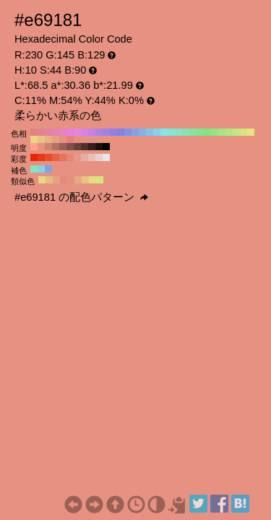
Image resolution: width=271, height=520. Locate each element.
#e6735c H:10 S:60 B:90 (62, 157)
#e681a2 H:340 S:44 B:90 (48, 132)
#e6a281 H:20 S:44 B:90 (55, 139)
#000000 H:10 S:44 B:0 (106, 146)
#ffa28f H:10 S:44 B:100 (34, 146)
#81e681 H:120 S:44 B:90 (207, 132)
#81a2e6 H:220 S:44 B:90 (135, 132)
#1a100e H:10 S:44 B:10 (99, 146)
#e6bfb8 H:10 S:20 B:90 (91, 157)
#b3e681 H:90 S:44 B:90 (229, 132)
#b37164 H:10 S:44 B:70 (55, 146)
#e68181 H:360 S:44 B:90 (34, 132)
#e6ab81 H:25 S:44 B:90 (78, 179)
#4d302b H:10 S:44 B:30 (84, 146)
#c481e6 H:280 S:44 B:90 (91, 132)
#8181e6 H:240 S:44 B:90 (120, 132)
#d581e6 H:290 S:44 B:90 (84, 132)
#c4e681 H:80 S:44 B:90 (236, 132)
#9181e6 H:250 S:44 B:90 (113, 132)
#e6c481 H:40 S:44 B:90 (41, 139)
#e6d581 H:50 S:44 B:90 (34, 139)
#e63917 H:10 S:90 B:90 (41, 157)
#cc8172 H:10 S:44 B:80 (48, 146)
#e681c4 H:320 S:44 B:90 (62, 132)
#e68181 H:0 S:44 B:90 (70, 139)
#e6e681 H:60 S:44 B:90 (250, 132)
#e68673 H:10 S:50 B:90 (70, 157)
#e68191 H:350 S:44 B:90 (41, 132)
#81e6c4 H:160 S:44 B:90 (178, 132)
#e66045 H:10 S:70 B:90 (55, 157)
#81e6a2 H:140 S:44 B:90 (193, 132)
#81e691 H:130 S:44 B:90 (200, 132)
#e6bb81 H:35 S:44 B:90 (49, 179)
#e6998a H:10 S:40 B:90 (77, 157)
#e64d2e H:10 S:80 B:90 (48, 157)
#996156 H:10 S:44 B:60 (62, 146)
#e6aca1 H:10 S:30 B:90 (84, 157)
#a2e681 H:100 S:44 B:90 (221, 132)
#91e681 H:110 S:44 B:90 (214, 132)
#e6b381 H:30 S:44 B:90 (48, 139)
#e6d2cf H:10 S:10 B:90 (99, 157)
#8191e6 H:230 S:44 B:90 (128, 132)
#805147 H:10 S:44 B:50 (70, 146)
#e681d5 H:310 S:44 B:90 (70, 132)
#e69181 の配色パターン (81, 197)
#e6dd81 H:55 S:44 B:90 (92, 179)
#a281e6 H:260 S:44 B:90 (106, 132)
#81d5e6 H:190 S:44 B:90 (156, 132)
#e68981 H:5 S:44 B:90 (63, 179)
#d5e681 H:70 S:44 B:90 (243, 132)
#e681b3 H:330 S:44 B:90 (55, 132)
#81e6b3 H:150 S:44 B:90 (185, 132)
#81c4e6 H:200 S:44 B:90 (149, 132)
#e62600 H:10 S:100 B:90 (34, 157)
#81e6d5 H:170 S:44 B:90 (171, 132)
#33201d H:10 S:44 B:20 (91, 146)
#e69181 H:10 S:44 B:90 (62, 139)
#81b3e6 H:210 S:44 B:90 (142, 132)
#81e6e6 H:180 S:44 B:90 (164, 132)
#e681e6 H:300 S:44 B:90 (77, 132)
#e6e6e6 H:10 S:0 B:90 (106, 157)
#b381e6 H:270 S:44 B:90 (99, 132)
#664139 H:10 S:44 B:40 (77, 146)
